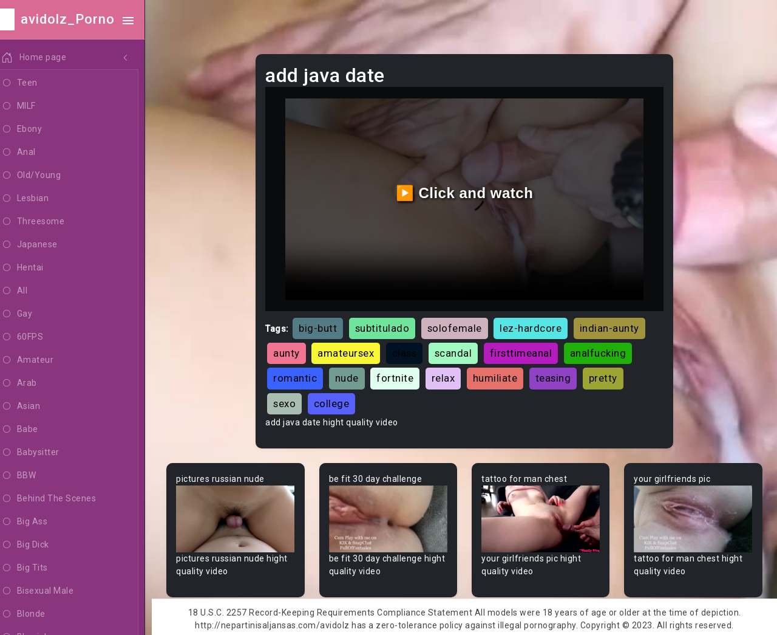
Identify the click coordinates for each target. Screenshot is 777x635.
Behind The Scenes (62, 498)
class (409, 351)
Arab (33, 383)
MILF (32, 106)
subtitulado (387, 326)
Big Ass (38, 522)
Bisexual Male (51, 591)
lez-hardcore (536, 326)
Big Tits (38, 568)
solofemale (459, 326)
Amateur (41, 360)
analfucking (603, 351)
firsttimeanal (526, 351)
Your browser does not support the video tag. (240, 516)
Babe (33, 429)
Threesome (46, 221)
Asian (34, 406)
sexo (290, 401)
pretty (608, 375)
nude (352, 375)
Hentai (36, 268)
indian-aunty (614, 326)
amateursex (351, 351)
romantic (300, 375)
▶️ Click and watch (468, 192)
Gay (30, 314)
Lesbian (38, 198)
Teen (33, 83)
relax (448, 375)
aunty (292, 351)
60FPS (36, 337)
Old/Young (44, 175)
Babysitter (44, 452)
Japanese (43, 244)
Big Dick (39, 545)
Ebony (35, 129)
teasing (558, 375)
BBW (32, 475)
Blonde (37, 614)
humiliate (500, 375)
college (337, 401)
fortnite (400, 375)
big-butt (323, 326)
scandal (458, 351)
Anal (32, 152)
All (28, 291)
